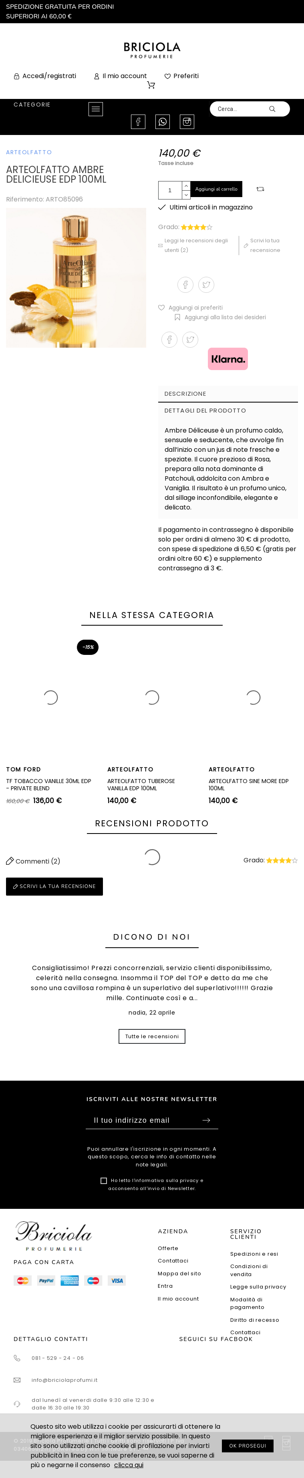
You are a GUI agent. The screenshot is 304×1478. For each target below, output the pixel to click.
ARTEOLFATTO (29, 152)
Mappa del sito (179, 1273)
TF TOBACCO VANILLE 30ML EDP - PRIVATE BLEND (48, 784)
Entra (165, 1286)
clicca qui (128, 1465)
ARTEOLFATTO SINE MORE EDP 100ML (249, 784)
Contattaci (173, 1261)
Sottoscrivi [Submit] (206, 1120)
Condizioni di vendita (249, 1270)
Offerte (168, 1248)
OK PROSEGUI (247, 1446)
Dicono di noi (152, 937)
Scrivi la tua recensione (54, 886)
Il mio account (178, 1299)
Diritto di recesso (255, 1320)
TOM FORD (23, 769)
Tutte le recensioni (152, 1036)
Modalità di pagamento (247, 1303)
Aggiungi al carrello (216, 189)
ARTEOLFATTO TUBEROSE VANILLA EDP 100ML (141, 784)
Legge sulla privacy (258, 1287)
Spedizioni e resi (254, 1254)
